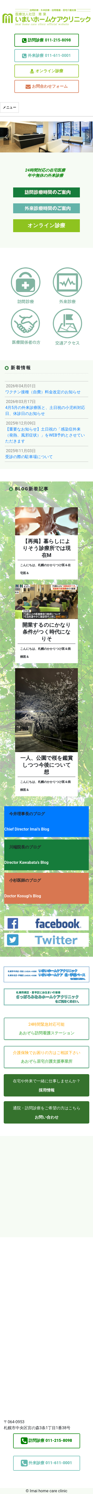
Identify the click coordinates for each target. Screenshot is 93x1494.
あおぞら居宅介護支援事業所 (46, 1061)
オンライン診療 (46, 71)
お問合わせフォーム (47, 86)
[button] (5, 136)
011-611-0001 (46, 56)
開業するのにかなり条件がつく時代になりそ (46, 632)
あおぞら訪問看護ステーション (46, 1033)
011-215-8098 (46, 40)
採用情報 (47, 1090)
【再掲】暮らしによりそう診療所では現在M (47, 548)
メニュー (9, 107)
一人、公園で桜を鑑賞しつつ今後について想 (46, 765)
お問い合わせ (47, 1117)
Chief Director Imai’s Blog (26, 829)
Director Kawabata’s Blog (26, 862)
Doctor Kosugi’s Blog (22, 896)
